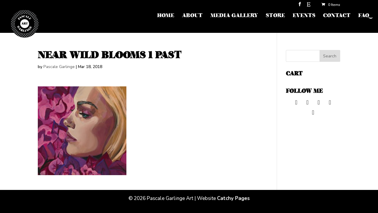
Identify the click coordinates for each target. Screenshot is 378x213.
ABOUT (192, 16)
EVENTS (304, 16)
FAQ (363, 16)
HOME (165, 16)
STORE (275, 16)
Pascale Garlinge (59, 67)
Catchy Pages (233, 198)
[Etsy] (308, 6)
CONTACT (337, 16)
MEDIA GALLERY (234, 16)
